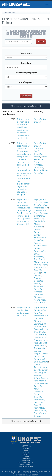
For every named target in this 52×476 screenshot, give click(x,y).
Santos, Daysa (41, 264)
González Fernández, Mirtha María (40, 408)
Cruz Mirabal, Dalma (40, 275)
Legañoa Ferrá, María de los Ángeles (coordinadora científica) (41, 313)
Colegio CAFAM (26, 458)
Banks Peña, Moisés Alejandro (40, 224)
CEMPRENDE (26, 447)
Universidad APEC (8, 471)
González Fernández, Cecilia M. (39, 400)
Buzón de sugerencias (26, 462)
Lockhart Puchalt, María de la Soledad (41, 367)
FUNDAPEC (26, 455)
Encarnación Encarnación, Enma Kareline (41, 359)
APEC (26, 451)
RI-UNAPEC (10, 12)
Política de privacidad (26, 466)
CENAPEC (26, 453)
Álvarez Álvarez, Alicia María (40, 246)
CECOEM (26, 445)
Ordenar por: (26, 53)
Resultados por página (26, 73)
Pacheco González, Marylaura (39, 294)
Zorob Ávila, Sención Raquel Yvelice (41, 351)
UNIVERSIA (26, 460)
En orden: (26, 63)
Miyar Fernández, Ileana (40, 159)
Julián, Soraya (40, 267)
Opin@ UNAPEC (26, 464)
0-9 (12, 31)
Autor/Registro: (26, 82)
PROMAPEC (26, 456)
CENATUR (26, 449)
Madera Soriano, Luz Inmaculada (40, 324)
